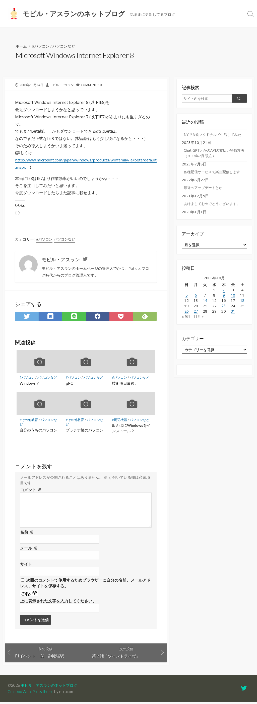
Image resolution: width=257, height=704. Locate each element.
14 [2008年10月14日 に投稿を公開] (205, 307)
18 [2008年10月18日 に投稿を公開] (242, 307)
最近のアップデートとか (204, 194)
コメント (30, 490)
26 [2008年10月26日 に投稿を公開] (186, 317)
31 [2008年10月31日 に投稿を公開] (233, 317)
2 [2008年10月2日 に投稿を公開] (224, 296)
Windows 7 (29, 383)
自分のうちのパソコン (38, 430)
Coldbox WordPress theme (31, 693)
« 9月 (186, 323)
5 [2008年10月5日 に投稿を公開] (186, 302)
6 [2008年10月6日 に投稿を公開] (196, 302)
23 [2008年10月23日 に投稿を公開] (223, 312)
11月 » (199, 323)
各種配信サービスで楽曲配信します (214, 178)
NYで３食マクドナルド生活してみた (212, 137)
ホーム (22, 46)
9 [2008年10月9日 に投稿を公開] (224, 302)
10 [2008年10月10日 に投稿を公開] (233, 302)
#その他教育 (29, 420)
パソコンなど (66, 46)
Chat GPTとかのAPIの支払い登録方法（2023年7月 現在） (214, 159)
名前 (26, 532)
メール (28, 548)
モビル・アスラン (63, 85)
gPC (69, 383)
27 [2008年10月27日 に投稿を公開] (196, 317)
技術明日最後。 (125, 383)
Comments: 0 (93, 85)
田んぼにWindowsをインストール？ (131, 428)
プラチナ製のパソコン (84, 430)
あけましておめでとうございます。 (214, 210)
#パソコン (42, 46)
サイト (26, 565)
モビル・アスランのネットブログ (51, 687)
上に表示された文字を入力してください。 (58, 602)
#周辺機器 (119, 420)
